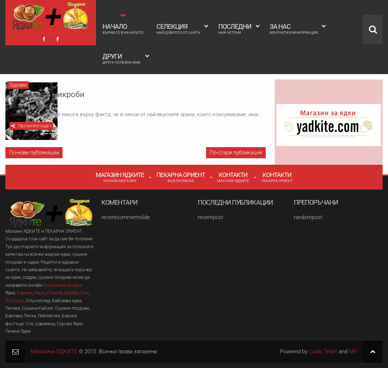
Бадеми (24, 292)
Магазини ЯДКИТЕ (54, 351)
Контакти (233, 177)
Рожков (54, 292)
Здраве (18, 85)
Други (121, 59)
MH (353, 351)
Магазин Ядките (120, 177)
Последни (234, 29)
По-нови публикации (34, 152)
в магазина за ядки (63, 285)
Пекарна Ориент (180, 177)
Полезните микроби (120, 90)
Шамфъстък (76, 292)
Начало (122, 29)
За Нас (294, 29)
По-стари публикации (236, 152)
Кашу (39, 292)
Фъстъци (14, 300)
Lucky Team (323, 351)
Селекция (178, 29)
